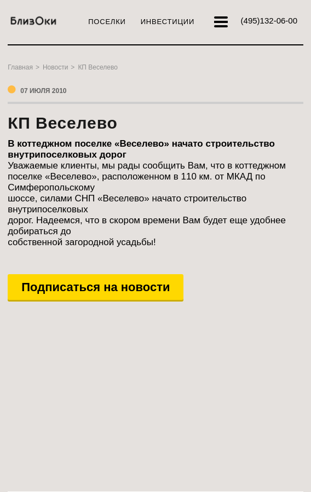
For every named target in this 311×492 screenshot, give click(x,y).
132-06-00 (269, 20)
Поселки (106, 22)
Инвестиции (167, 22)
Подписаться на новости (95, 287)
